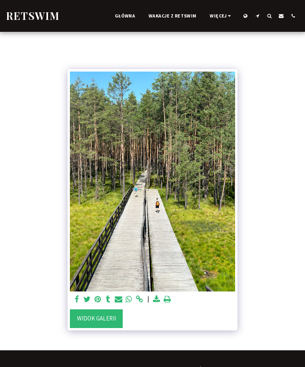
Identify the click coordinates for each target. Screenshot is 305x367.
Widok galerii (96, 318)
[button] (257, 15)
